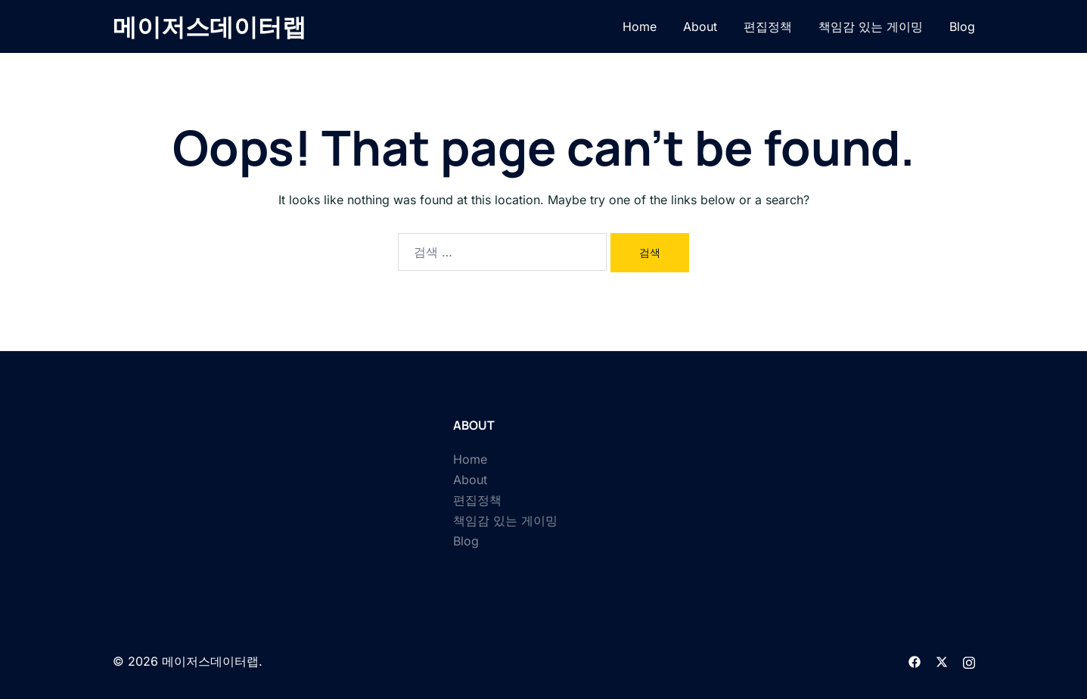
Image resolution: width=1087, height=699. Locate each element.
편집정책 (768, 26)
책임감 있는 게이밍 (870, 26)
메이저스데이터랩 (209, 26)
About (700, 26)
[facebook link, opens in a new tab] (914, 661)
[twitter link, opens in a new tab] (942, 661)
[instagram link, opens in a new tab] (969, 661)
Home (640, 26)
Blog (962, 26)
